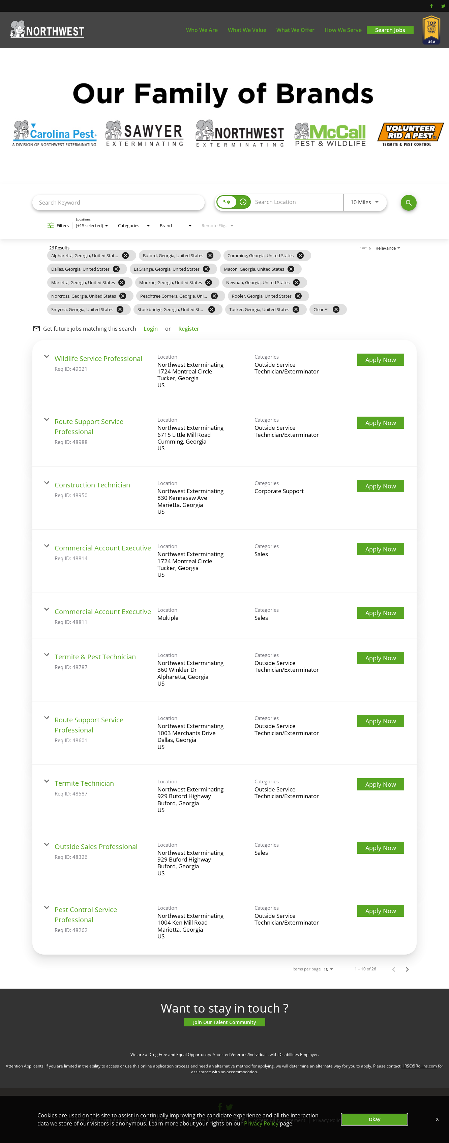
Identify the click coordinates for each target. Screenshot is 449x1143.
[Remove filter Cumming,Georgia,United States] (300, 255)
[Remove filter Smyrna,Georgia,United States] (120, 309)
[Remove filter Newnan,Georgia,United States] (296, 282)
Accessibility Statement (279, 1120)
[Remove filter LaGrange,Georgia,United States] (206, 269)
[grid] (211, 282)
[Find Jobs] (409, 203)
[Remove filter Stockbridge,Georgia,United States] (211, 309)
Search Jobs (390, 30)
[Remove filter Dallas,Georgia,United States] (116, 269)
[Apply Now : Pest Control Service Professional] (380, 911)
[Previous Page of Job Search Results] (393, 969)
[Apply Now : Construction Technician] (380, 486)
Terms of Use (365, 1120)
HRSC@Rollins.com (419, 1066)
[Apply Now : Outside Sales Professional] (380, 848)
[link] (224, 371)
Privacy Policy (328, 1120)
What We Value (247, 30)
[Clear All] (336, 309)
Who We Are (202, 30)
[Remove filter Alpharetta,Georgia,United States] (125, 255)
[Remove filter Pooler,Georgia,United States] (298, 296)
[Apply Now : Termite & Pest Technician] (380, 658)
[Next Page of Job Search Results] (407, 969)
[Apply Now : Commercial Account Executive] (380, 549)
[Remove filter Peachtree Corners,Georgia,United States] (214, 296)
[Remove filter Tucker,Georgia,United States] (296, 309)
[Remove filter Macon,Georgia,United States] (291, 269)
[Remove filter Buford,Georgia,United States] (210, 255)
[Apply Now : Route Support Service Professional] (380, 423)
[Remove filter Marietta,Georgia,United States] (121, 282)
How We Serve (343, 30)
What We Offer (295, 30)
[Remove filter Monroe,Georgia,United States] (208, 282)
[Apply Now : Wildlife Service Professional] (380, 360)
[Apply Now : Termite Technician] (380, 784)
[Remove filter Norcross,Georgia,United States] (122, 296)
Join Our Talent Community (224, 1022)
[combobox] (118, 202)
